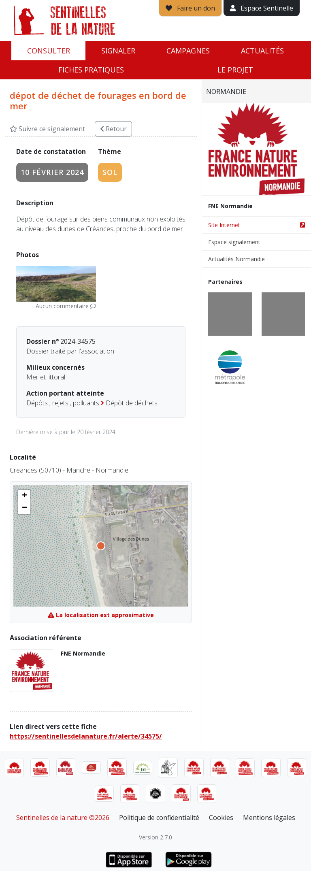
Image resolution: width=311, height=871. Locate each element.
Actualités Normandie (236, 259)
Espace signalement (234, 242)
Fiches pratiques (91, 70)
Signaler (118, 50)
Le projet (235, 70)
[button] (24, 496)
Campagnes (188, 50)
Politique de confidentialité (159, 817)
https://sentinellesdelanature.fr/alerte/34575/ (86, 736)
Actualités (262, 50)
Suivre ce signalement (47, 128)
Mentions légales (269, 817)
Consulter (48, 50)
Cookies (221, 817)
